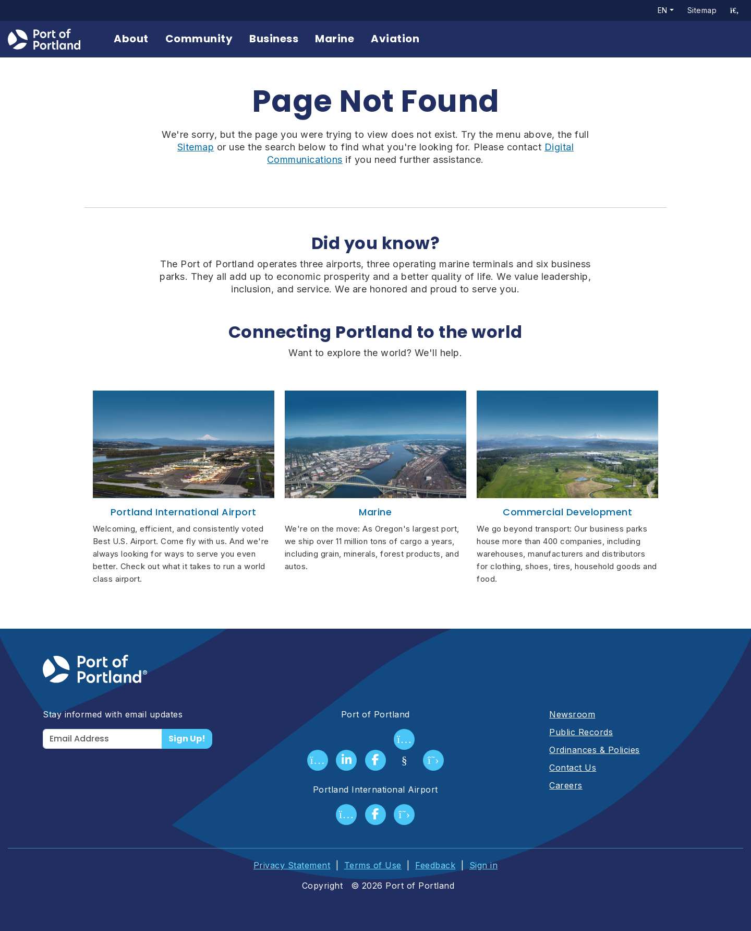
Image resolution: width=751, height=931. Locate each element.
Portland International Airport (184, 511)
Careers (566, 785)
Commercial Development (567, 511)
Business (274, 38)
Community (200, 38)
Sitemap (702, 10)
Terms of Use (373, 865)
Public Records (581, 732)
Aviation (395, 38)
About (131, 38)
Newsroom (572, 714)
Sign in (483, 865)
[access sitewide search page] (734, 10)
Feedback (435, 865)
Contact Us (572, 767)
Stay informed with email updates (113, 714)
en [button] (663, 10)
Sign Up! (186, 739)
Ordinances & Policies (594, 750)
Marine (335, 38)
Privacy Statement (292, 865)
